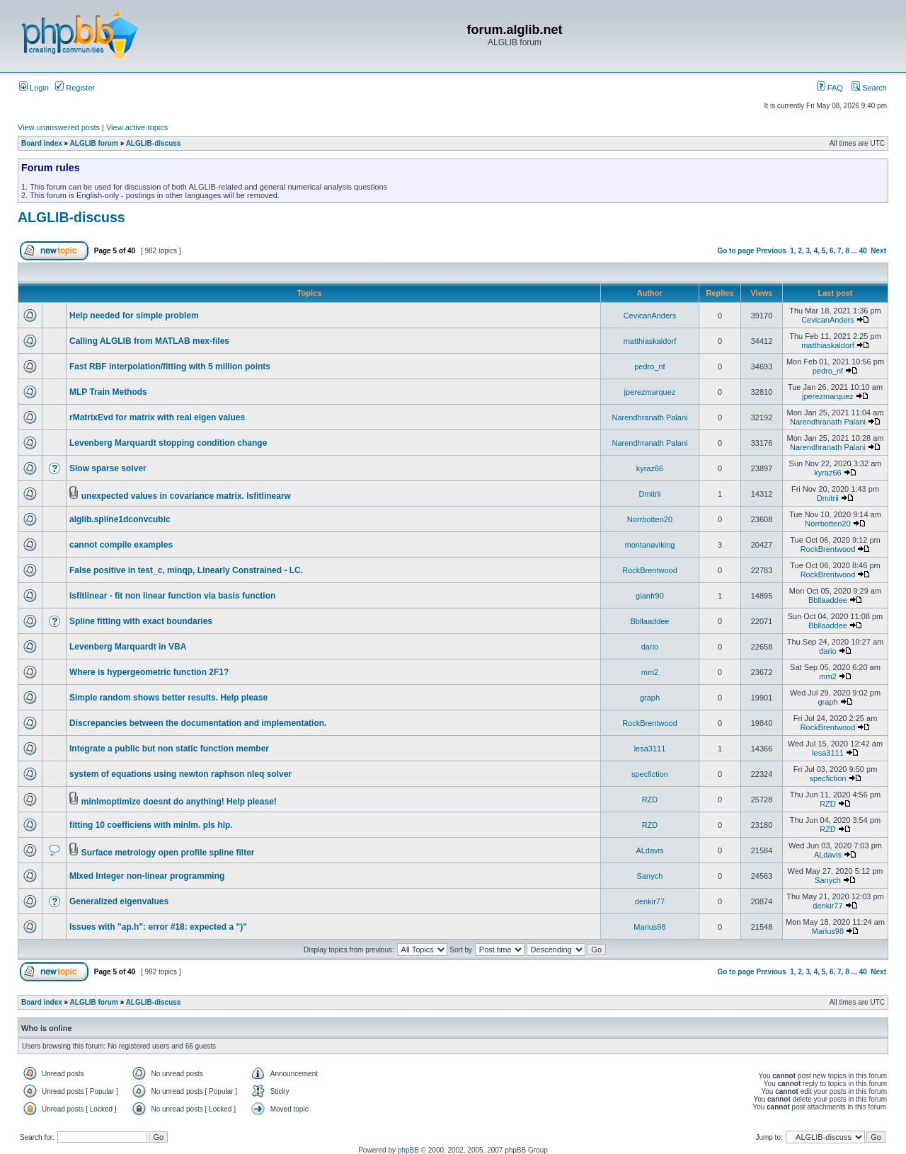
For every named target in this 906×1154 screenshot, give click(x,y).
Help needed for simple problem (134, 316)
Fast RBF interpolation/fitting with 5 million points (169, 366)
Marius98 (649, 927)
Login (34, 87)
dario (649, 646)
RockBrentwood (828, 549)
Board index (41, 143)
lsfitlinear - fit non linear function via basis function (172, 596)
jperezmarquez (650, 392)
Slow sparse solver (108, 468)
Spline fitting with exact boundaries (140, 621)
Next (878, 251)
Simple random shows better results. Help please (168, 698)
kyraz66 (650, 468)
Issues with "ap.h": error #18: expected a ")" (158, 927)
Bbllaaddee (827, 600)
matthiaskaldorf (650, 341)
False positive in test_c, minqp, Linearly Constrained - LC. (186, 570)
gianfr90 (650, 596)
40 (863, 251)
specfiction (649, 774)
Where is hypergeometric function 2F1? (149, 672)
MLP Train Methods (108, 392)
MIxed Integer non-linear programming (146, 876)
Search (869, 87)
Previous (771, 251)
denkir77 (650, 901)
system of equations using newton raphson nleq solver (180, 774)
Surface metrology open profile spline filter (168, 853)
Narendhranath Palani (649, 417)
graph (650, 697)
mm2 (649, 672)
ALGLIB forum (94, 143)
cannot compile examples (121, 545)
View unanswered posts (59, 127)
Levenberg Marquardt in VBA (127, 647)
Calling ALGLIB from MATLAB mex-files (149, 341)
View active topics (137, 127)
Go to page (735, 251)
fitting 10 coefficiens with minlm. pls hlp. (151, 825)
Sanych (650, 876)
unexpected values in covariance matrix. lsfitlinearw (186, 496)
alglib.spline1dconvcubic (120, 519)
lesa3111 (650, 748)
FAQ (830, 87)
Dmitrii (649, 494)
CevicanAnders (650, 315)
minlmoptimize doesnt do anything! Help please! (179, 802)
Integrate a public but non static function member (169, 749)
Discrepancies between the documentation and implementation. (197, 723)
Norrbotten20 (649, 519)
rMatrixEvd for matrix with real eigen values (157, 417)
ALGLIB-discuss (153, 143)
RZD (650, 799)
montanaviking (650, 545)
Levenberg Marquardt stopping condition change (168, 443)
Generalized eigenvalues (118, 901)
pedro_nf (649, 366)
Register (75, 87)
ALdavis (649, 850)
